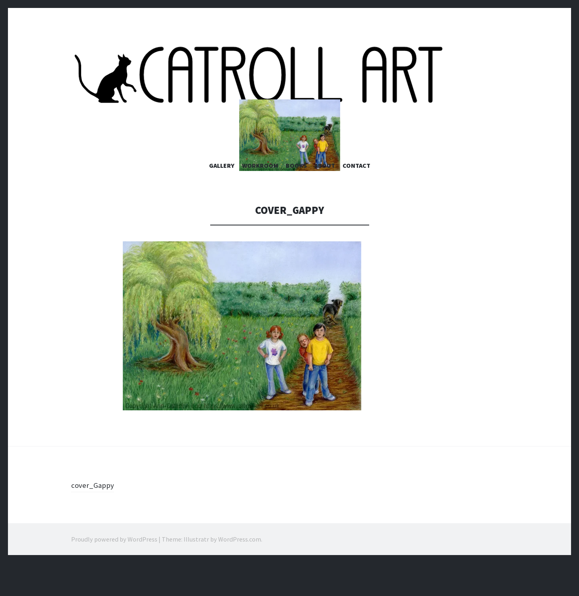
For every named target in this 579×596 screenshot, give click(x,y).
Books (296, 198)
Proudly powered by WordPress (114, 572)
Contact (356, 198)
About (324, 198)
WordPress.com (239, 572)
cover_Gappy (95, 517)
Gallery (221, 198)
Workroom (260, 198)
